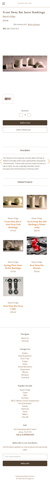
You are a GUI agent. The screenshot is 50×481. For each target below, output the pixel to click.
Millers (25, 414)
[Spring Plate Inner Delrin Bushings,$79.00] (13, 245)
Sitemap (25, 341)
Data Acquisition (25, 356)
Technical (25, 378)
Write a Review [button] (34, 25)
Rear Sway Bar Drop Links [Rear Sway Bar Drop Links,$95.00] (13, 307)
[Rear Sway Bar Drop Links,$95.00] (13, 286)
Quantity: (25, 111)
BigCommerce (29, 476)
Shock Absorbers (25, 367)
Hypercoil (25, 409)
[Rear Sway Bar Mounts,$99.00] (37, 245)
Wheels (25, 372)
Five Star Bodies (25, 403)
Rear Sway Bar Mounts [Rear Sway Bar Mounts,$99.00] (37, 267)
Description (25, 150)
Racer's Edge (25, 390)
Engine (25, 361)
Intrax (25, 412)
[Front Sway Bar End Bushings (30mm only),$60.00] (37, 202)
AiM (25, 395)
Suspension (25, 369)
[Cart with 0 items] (48, 3)
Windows (25, 375)
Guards (25, 406)
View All (25, 417)
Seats (25, 364)
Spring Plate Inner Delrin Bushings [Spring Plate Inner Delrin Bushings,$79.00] (13, 267)
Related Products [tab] (25, 182)
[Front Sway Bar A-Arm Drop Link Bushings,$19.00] (13, 202)
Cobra (25, 393)
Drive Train (25, 359)
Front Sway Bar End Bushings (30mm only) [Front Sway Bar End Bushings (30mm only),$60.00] (36, 224)
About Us (25, 338)
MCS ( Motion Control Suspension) (25, 401)
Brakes (25, 353)
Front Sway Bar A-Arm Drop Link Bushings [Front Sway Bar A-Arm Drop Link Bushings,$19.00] (13, 224)
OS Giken (25, 398)
